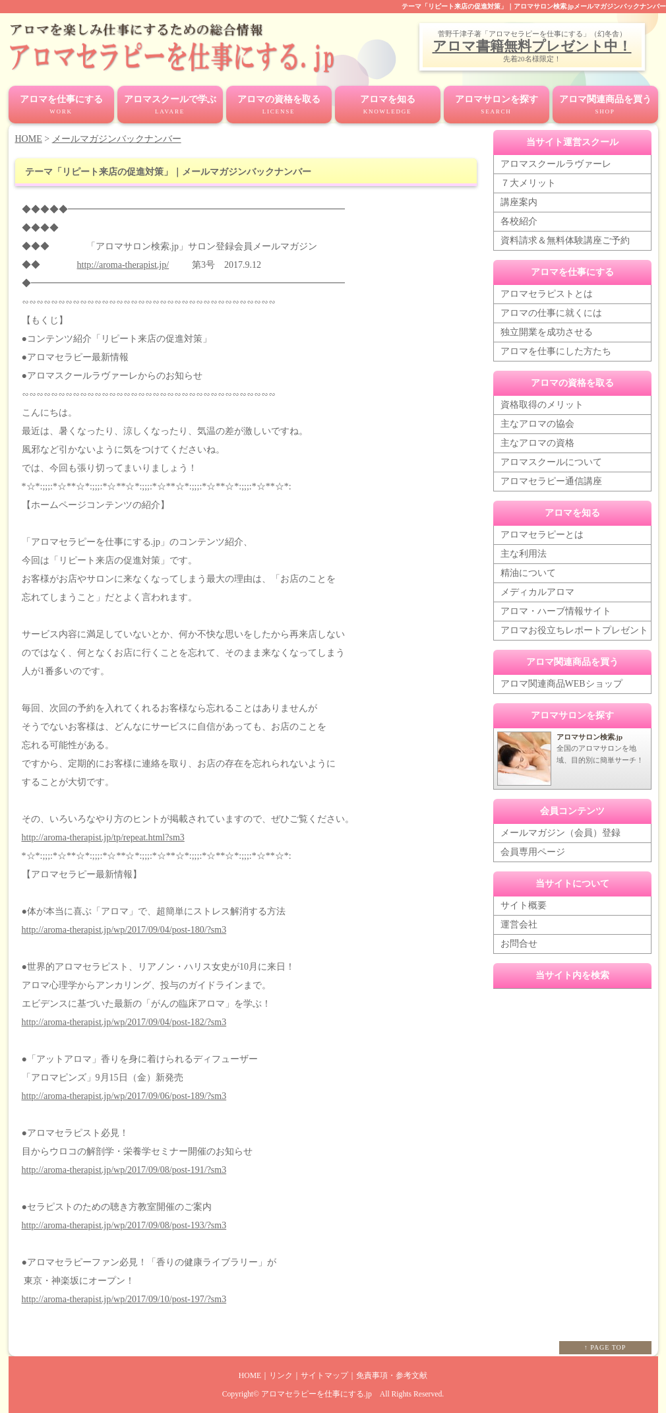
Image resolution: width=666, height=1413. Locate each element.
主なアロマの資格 (537, 443)
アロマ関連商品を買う (605, 105)
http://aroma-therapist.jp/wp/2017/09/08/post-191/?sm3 (124, 1170)
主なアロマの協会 (537, 424)
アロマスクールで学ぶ (170, 105)
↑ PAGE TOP (605, 1347)
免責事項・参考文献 (391, 1375)
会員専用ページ (532, 852)
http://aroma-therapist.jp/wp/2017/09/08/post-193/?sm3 (124, 1225)
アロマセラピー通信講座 (551, 481)
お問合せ (518, 944)
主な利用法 (523, 554)
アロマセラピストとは (546, 294)
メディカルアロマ (537, 592)
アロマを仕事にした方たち (555, 351)
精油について (528, 573)
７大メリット (528, 183)
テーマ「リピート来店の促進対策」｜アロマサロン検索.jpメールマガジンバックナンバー (534, 6)
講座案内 (518, 202)
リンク (281, 1375)
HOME (28, 139)
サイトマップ (324, 1375)
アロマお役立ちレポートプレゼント (574, 630)
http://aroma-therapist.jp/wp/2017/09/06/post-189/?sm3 (124, 1096)
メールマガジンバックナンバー (116, 139)
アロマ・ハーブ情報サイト (555, 611)
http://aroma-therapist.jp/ (123, 265)
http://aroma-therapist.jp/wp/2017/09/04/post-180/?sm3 (124, 930)
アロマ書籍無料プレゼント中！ (532, 46)
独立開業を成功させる (546, 332)
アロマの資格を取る (279, 105)
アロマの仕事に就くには (551, 313)
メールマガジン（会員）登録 (560, 833)
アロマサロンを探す (496, 105)
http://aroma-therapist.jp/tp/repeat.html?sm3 (103, 837)
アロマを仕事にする (61, 105)
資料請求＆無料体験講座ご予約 (565, 240)
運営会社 (518, 924)
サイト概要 (523, 905)
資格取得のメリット (542, 405)
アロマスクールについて (551, 462)
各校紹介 (518, 221)
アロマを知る (387, 105)
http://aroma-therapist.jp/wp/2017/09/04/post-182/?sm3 (124, 1022)
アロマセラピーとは (542, 535)
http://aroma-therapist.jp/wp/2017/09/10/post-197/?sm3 (124, 1299)
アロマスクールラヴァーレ (555, 164)
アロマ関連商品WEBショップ (561, 684)
